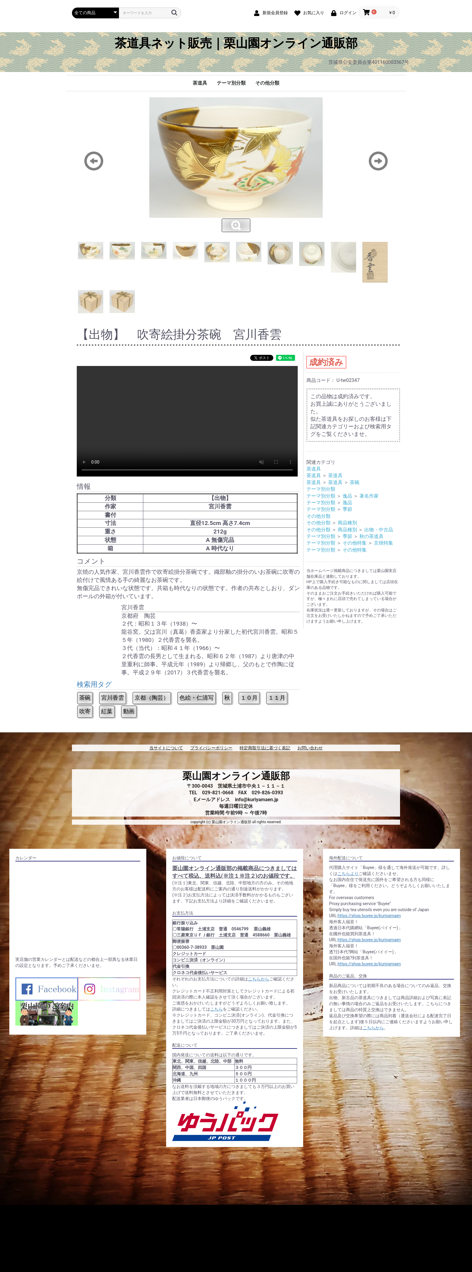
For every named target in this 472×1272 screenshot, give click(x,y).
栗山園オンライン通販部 (236, 776)
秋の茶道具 (371, 536)
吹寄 (85, 711)
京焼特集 (383, 543)
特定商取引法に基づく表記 (265, 747)
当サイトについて (166, 747)
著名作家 (369, 496)
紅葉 (107, 711)
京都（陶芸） (152, 697)
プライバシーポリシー (211, 747)
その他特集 (355, 543)
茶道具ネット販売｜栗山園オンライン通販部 (236, 43)
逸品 (347, 496)
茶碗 (85, 697)
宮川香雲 (112, 697)
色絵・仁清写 (196, 697)
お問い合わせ (310, 747)
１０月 (249, 697)
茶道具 (200, 83)
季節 (347, 509)
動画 (129, 711)
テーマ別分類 (231, 83)
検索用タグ (94, 684)
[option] (236, 165)
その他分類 (267, 83)
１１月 (276, 697)
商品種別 (347, 523)
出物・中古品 (378, 530)
